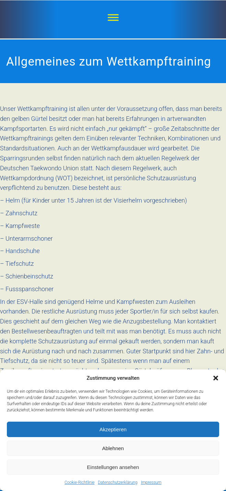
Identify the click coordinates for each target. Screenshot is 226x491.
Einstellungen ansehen (113, 467)
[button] (215, 378)
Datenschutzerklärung (118, 482)
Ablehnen (113, 448)
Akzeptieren (113, 429)
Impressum (151, 482)
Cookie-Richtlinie (79, 482)
